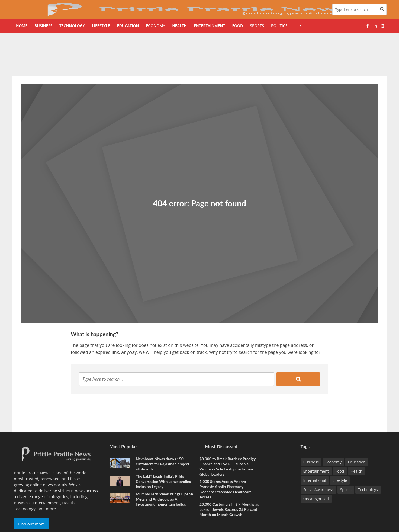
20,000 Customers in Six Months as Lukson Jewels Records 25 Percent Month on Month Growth (229, 509)
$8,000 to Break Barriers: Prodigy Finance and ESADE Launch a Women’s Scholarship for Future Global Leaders (228, 466)
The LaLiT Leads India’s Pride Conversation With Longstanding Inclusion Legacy (163, 481)
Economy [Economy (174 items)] (333, 461)
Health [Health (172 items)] (356, 471)
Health (179, 25)
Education (128, 25)
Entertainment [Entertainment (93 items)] (316, 471)
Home (21, 25)
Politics (279, 25)
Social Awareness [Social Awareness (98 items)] (318, 489)
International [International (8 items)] (314, 480)
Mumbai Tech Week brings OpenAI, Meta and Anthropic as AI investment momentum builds (165, 499)
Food (237, 25)
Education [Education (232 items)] (357, 461)
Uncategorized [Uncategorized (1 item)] (316, 498)
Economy (155, 25)
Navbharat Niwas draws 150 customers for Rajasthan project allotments (162, 463)
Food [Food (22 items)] (339, 471)
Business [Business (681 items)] (311, 461)
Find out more (31, 524)
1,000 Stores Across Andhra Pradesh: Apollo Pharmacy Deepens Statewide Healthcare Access (226, 489)
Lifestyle (101, 25)
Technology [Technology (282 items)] (368, 489)
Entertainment (209, 25)
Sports (257, 25)
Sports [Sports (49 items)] (346, 489)
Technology (72, 25)
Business (43, 25)
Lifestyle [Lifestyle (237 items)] (340, 480)
